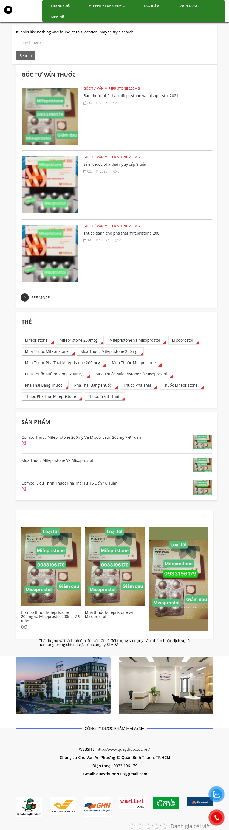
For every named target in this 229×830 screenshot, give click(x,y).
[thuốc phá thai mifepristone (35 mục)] (52, 396)
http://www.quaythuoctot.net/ (123, 749)
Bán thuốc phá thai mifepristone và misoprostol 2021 (130, 95)
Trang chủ (60, 6)
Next (206, 514)
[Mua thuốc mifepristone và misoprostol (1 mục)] (132, 374)
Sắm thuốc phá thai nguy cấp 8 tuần (115, 164)
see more (41, 297)
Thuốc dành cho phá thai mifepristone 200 (121, 233)
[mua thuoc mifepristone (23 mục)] (48, 351)
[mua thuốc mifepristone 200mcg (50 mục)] (56, 374)
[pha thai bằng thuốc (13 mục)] (94, 385)
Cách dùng (189, 6)
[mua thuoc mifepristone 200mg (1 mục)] (110, 351)
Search (26, 55)
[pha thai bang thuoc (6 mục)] (45, 385)
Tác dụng (152, 6)
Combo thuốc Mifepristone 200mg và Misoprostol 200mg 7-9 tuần (51, 616)
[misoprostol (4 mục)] (183, 340)
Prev (200, 514)
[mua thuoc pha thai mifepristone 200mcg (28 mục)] (64, 363)
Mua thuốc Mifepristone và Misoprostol (109, 614)
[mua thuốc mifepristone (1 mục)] (135, 363)
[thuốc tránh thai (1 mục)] (105, 396)
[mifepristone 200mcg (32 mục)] (80, 340)
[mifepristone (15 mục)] (38, 340)
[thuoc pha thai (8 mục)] (138, 385)
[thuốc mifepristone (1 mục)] (182, 385)
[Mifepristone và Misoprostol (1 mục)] (136, 340)
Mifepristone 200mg (107, 6)
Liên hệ (57, 17)
